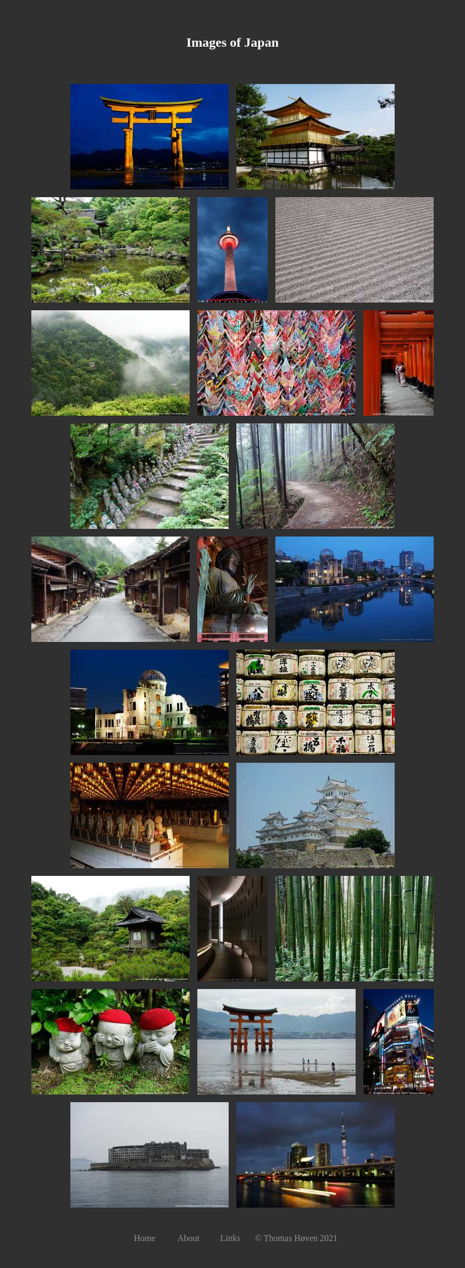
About (189, 1238)
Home (144, 1238)
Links (230, 1238)
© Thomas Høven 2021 (296, 1238)
